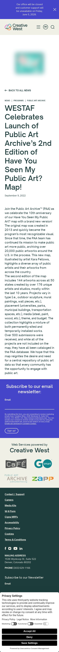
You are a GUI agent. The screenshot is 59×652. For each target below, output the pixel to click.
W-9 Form (10, 511)
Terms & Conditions (15, 539)
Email (8, 400)
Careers (9, 500)
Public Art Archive (36, 101)
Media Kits (10, 505)
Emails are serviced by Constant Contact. (21, 423)
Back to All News (20, 90)
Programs (19, 101)
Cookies (9, 534)
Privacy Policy (12, 528)
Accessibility (12, 522)
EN (45, 27)
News (7, 101)
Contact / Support (14, 494)
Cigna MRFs (11, 517)
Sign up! (11, 430)
